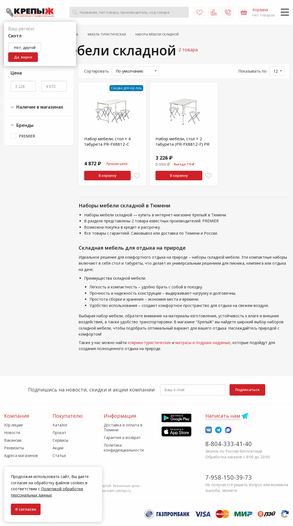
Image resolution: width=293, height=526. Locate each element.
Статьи (59, 455)
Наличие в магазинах (37, 107)
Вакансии (13, 440)
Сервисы (60, 440)
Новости (12, 432)
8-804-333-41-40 (228, 444)
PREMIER (27, 136)
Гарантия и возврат (122, 437)
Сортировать (96, 71)
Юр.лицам (13, 425)
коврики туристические (149, 342)
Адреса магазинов (21, 455)
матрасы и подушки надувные (202, 342)
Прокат (59, 432)
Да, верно (23, 57)
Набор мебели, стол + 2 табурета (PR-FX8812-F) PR (182, 141)
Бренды (22, 125)
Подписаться (247, 389)
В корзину (108, 175)
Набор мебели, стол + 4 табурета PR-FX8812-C (107, 141)
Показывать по (252, 71)
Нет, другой (25, 47)
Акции (58, 447)
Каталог (60, 425)
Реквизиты (14, 447)
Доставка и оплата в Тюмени (123, 427)
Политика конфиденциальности (124, 448)
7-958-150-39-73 (228, 477)
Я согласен (25, 509)
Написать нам (222, 416)
